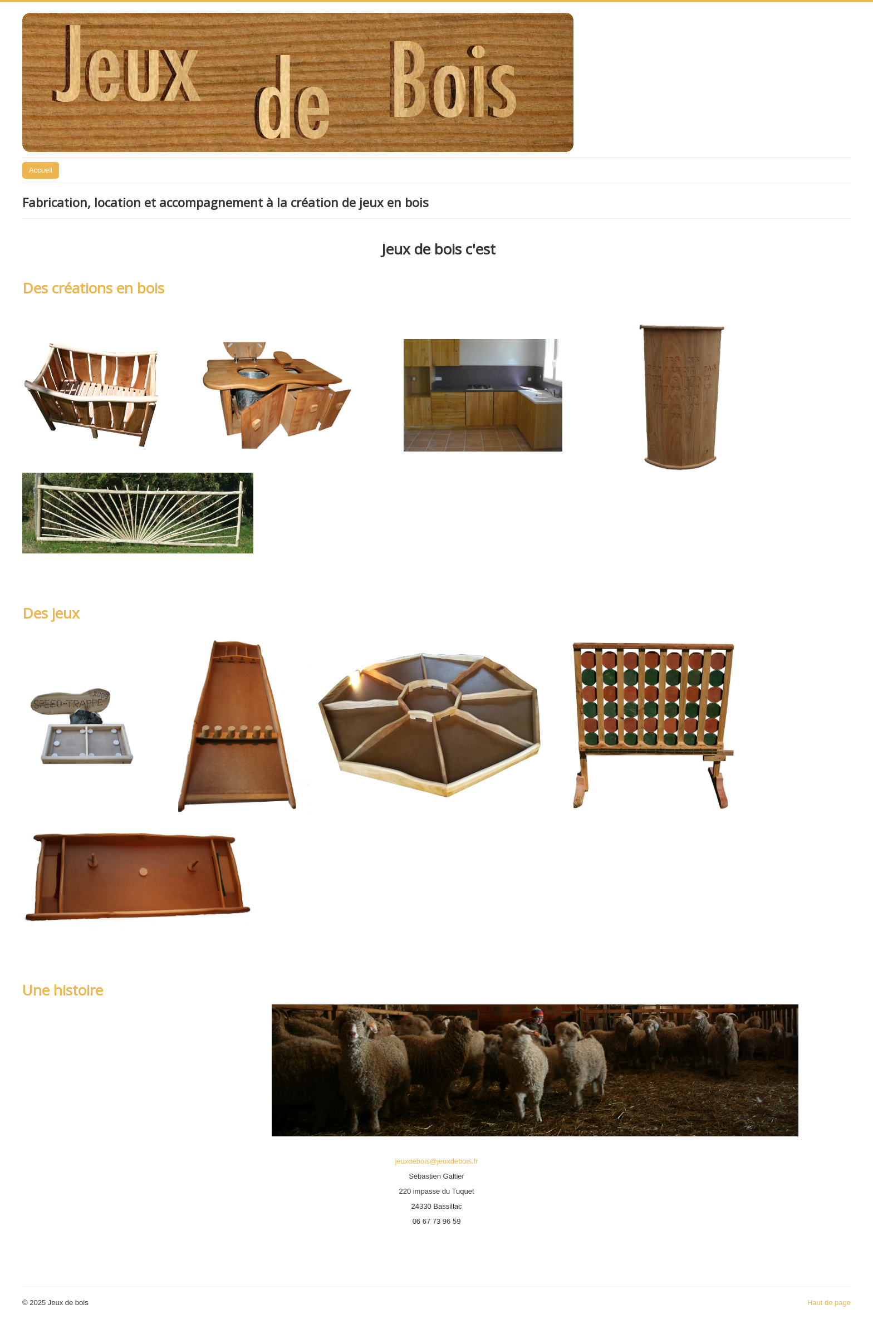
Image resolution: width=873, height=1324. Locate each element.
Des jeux (51, 613)
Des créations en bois (93, 288)
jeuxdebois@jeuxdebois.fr (436, 1161)
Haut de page (829, 1302)
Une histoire (62, 990)
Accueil (40, 170)
